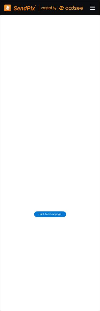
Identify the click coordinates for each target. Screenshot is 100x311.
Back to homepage (50, 214)
